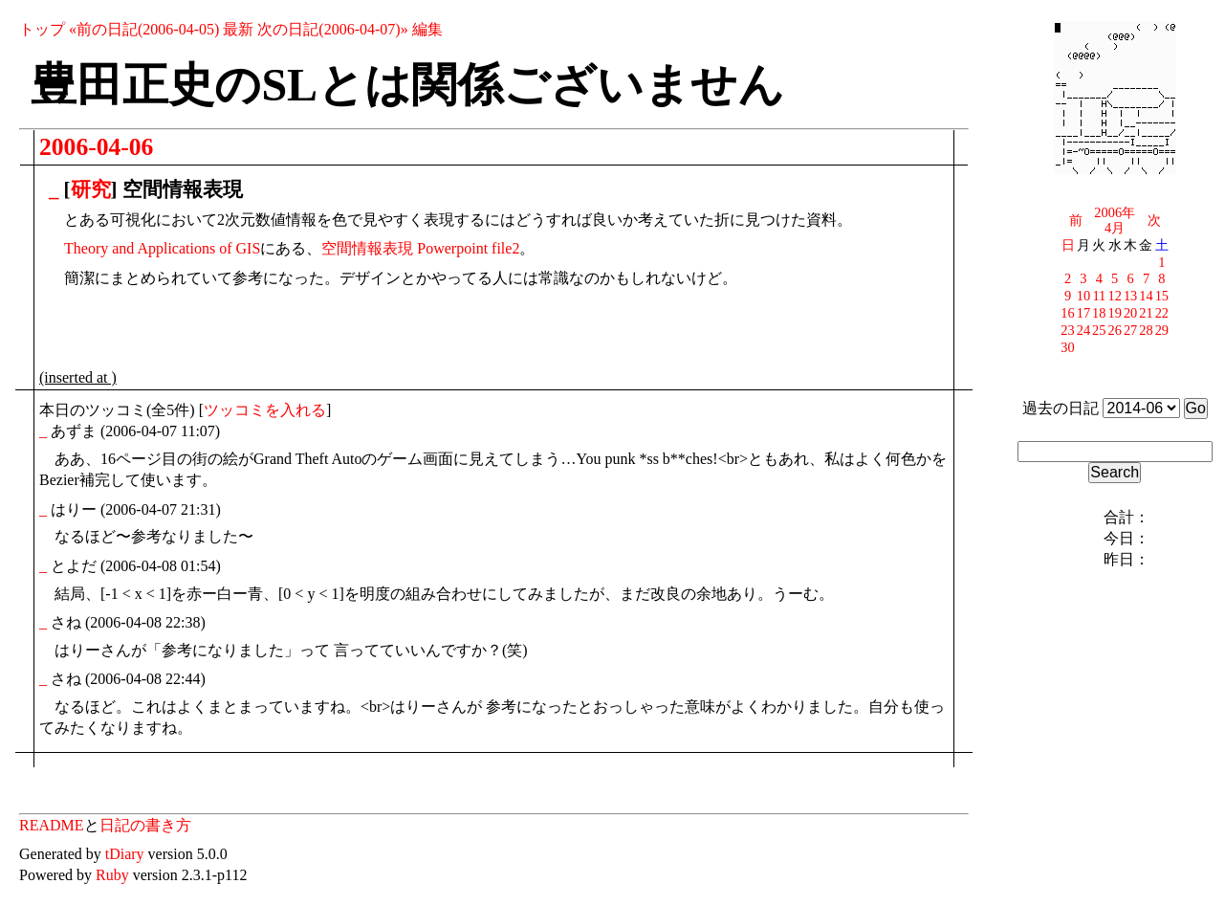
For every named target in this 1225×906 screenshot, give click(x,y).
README (51, 825)
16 (1067, 312)
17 (1083, 312)
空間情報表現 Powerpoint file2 (420, 248)
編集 (427, 29)
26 (1115, 330)
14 (1145, 295)
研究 (91, 189)
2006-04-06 (96, 147)
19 (1115, 312)
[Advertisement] (263, 333)
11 (1098, 295)
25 (1098, 330)
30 (1067, 347)
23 (1067, 330)
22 (1162, 312)
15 (1162, 295)
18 (1098, 312)
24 (1083, 330)
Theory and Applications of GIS (162, 248)
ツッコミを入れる (265, 410)
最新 (238, 29)
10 (1083, 295)
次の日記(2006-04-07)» (332, 29)
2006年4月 (1114, 220)
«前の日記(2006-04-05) (144, 29)
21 (1145, 312)
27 (1130, 330)
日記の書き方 (145, 825)
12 (1115, 295)
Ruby (112, 875)
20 (1130, 312)
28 (1145, 330)
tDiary (124, 854)
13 (1130, 295)
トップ (42, 29)
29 (1162, 330)
